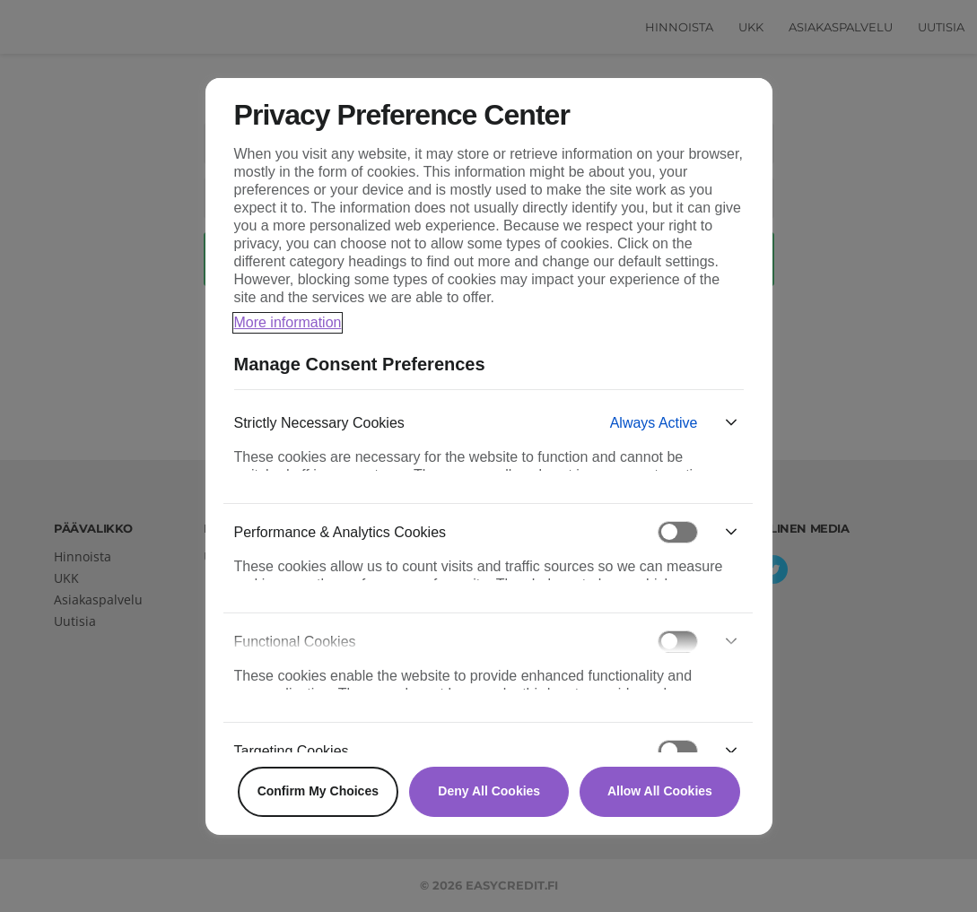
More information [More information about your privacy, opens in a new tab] (288, 322)
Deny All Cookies (489, 791)
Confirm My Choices (318, 791)
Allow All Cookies (659, 791)
